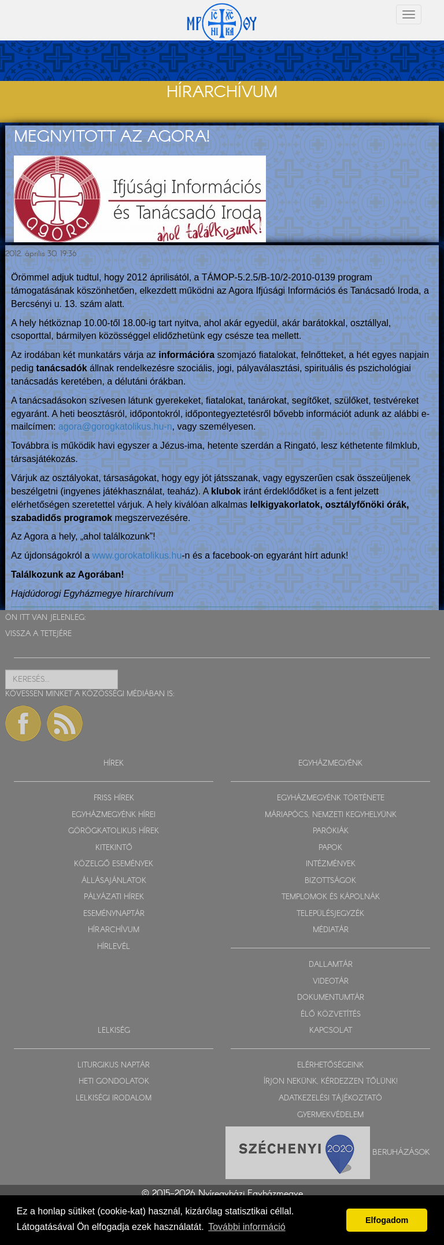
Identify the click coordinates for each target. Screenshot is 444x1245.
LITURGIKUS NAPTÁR (113, 1065)
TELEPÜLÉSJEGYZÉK (330, 913)
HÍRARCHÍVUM (113, 930)
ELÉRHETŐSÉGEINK (330, 1065)
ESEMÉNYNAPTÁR (114, 913)
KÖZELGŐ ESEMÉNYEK (113, 864)
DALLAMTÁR (331, 964)
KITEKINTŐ (113, 848)
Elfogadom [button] (386, 1220)
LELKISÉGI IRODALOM (113, 1098)
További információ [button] (246, 1227)
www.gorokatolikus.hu (137, 555)
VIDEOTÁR (331, 981)
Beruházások (401, 1152)
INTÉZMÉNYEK (331, 864)
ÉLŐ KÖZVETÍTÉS (331, 1014)
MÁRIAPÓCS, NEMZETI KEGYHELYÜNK (331, 815)
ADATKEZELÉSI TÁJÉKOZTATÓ (330, 1098)
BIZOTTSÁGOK (330, 880)
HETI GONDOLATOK (114, 1081)
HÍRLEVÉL (113, 946)
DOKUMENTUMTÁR (330, 997)
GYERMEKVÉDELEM (330, 1115)
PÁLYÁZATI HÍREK (114, 897)
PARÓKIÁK (331, 831)
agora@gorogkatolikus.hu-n (115, 426)
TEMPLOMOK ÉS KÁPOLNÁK (331, 897)
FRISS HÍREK (114, 798)
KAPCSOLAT (330, 1030)
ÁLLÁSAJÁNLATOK (114, 880)
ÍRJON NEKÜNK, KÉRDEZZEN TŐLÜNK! (331, 1081)
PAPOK (330, 848)
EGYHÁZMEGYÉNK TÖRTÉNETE (330, 798)
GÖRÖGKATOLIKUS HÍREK (113, 831)
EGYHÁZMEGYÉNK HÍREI (114, 815)
